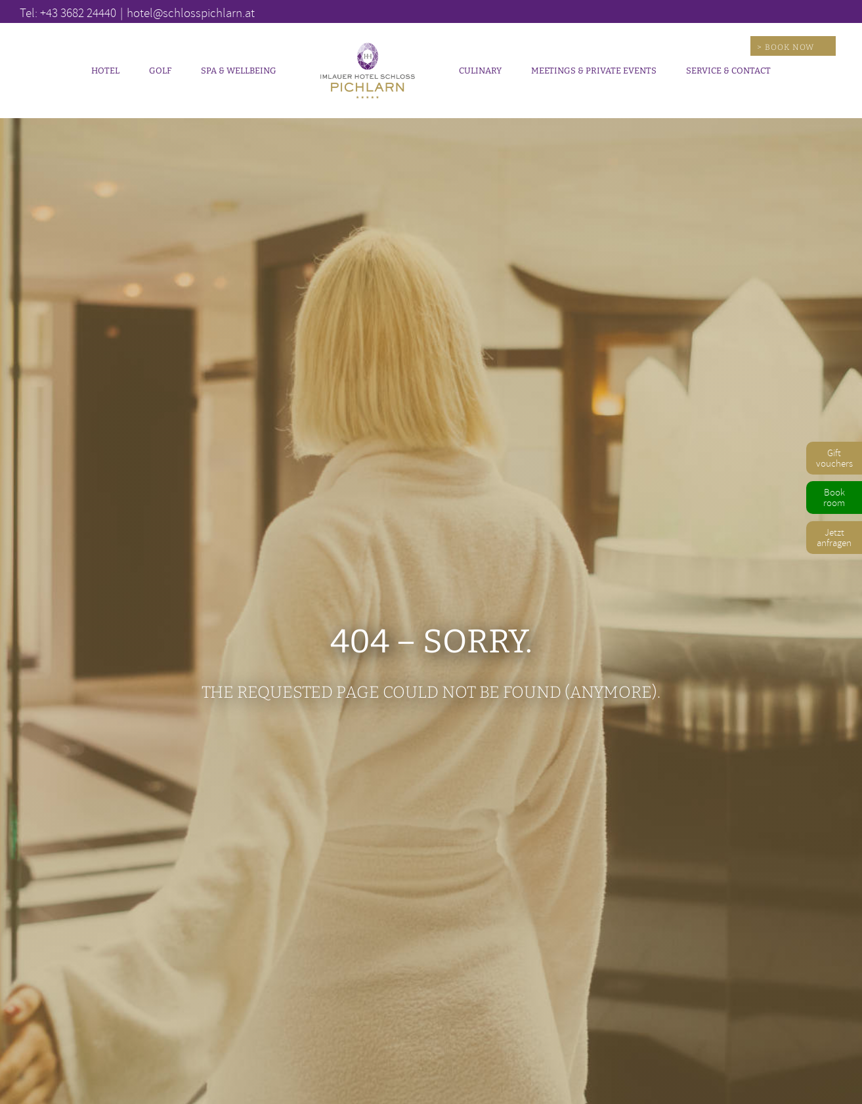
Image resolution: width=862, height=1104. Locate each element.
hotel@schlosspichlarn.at (191, 12)
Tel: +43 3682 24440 (68, 12)
